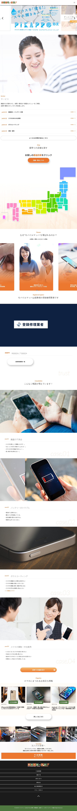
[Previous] (3, 18)
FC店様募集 (38, 771)
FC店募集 (38, 755)
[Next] (74, 18)
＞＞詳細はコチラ (9, 590)
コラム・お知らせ (38, 790)
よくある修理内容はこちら (38, 138)
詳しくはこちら (38, 717)
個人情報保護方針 (38, 786)
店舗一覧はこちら (38, 160)
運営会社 (38, 782)
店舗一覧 (38, 775)
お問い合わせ (38, 778)
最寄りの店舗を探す (43, 670)
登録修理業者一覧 (20, 361)
